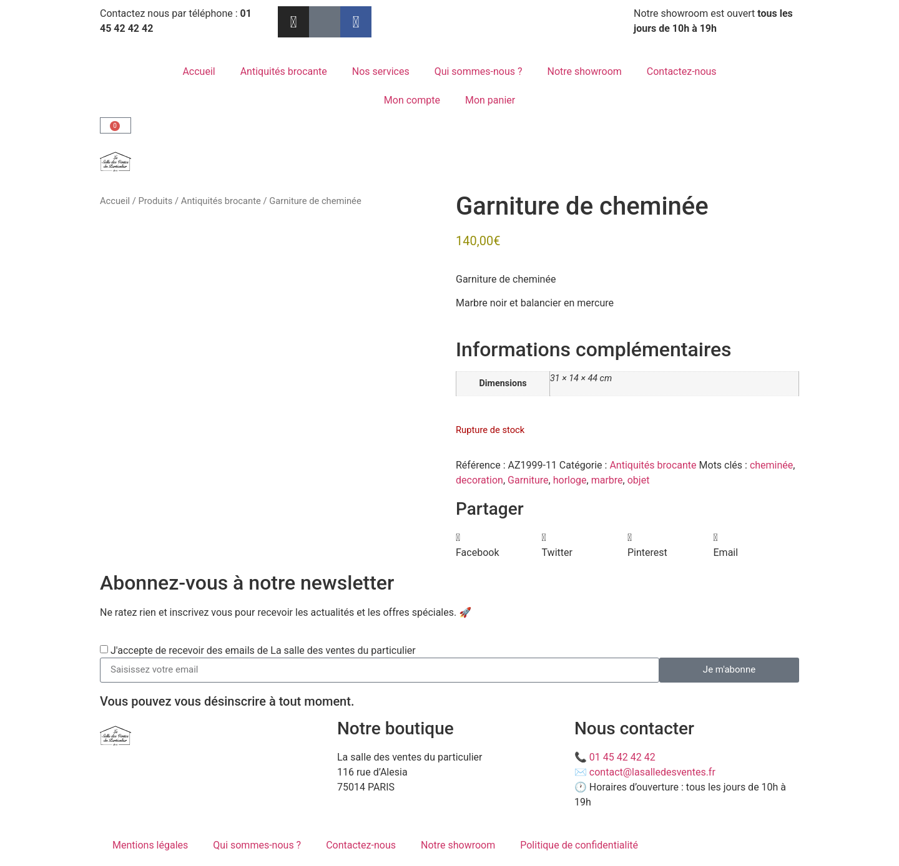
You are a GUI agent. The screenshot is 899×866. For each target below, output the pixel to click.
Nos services (381, 71)
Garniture (528, 480)
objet (638, 480)
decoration (479, 480)
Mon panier (490, 100)
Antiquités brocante (283, 71)
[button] (499, 545)
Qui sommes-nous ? (479, 71)
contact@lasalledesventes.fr (652, 772)
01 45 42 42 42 (622, 757)
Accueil (198, 71)
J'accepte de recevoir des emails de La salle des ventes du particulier (263, 650)
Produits (155, 201)
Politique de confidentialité (579, 845)
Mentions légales (150, 845)
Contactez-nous (682, 71)
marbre (607, 480)
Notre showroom (585, 71)
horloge (570, 480)
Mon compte (412, 100)
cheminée (771, 465)
